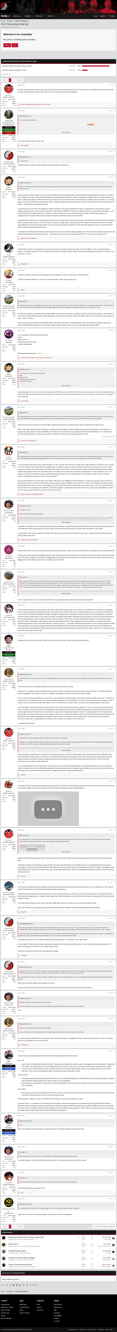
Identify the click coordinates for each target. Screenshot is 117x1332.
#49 (111, 781)
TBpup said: (22, 412)
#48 (111, 728)
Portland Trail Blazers (28, 1239)
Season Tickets (5, 1310)
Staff (38, 1304)
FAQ (55, 1310)
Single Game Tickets (7, 1307)
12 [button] (72, 70)
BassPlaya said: (23, 369)
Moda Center (58, 1307)
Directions (57, 1313)
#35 (111, 244)
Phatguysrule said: (24, 998)
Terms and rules (91, 1329)
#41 (111, 447)
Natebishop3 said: (24, 116)
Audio (21, 1310)
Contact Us (40, 1310)
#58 (111, 1147)
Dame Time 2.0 (13, 1244)
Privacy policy (100, 1329)
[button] (31, 16)
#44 (111, 571)
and (28, 238)
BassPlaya (11, 1260)
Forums (27, 16)
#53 (111, 961)
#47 (111, 669)
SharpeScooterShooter (14, 1246)
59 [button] (72, 66)
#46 (111, 635)
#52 (111, 918)
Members (51, 16)
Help (107, 1329)
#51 (111, 882)
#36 (111, 270)
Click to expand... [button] (66, 132)
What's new (39, 16)
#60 (111, 1198)
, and (32, 494)
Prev (4, 80)
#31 (114, 85)
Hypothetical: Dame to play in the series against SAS (25, 1237)
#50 (111, 830)
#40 (111, 407)
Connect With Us (24, 1307)
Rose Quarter (58, 1304)
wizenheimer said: (24, 182)
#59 (111, 1172)
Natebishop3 (11, 1267)
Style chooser (72, 1329)
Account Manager (6, 1318)
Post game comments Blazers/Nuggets (21, 1258)
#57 (111, 1115)
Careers (39, 1307)
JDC (9, 1253)
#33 (111, 151)
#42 (111, 500)
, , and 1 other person (36, 104)
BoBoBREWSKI (106, 1260)
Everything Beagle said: (25, 923)
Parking (56, 1318)
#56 (111, 1051)
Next (20, 80)
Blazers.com (17, 16)
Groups (3, 1315)
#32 (111, 110)
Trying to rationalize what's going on (20, 1265)
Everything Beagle (106, 1266)
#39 (111, 364)
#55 (111, 1018)
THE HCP (108, 1253)
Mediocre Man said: (24, 674)
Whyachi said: (23, 835)
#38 (111, 330)
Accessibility (57, 1315)
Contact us (83, 1329)
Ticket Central (5, 1304)
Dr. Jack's (57, 1321)
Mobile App (23, 1304)
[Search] (111, 16)
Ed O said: (22, 1152)
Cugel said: (22, 301)
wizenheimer (5, 27)
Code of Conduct (25, 1313)
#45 (111, 605)
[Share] (111, 85)
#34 (111, 177)
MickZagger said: (24, 157)
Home (111, 1329)
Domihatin (11, 1239)
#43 (111, 546)
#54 (111, 993)
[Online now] (9, 252)
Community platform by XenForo (17, 1329)
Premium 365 (5, 1313)
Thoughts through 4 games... (17, 1251)
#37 (111, 296)
